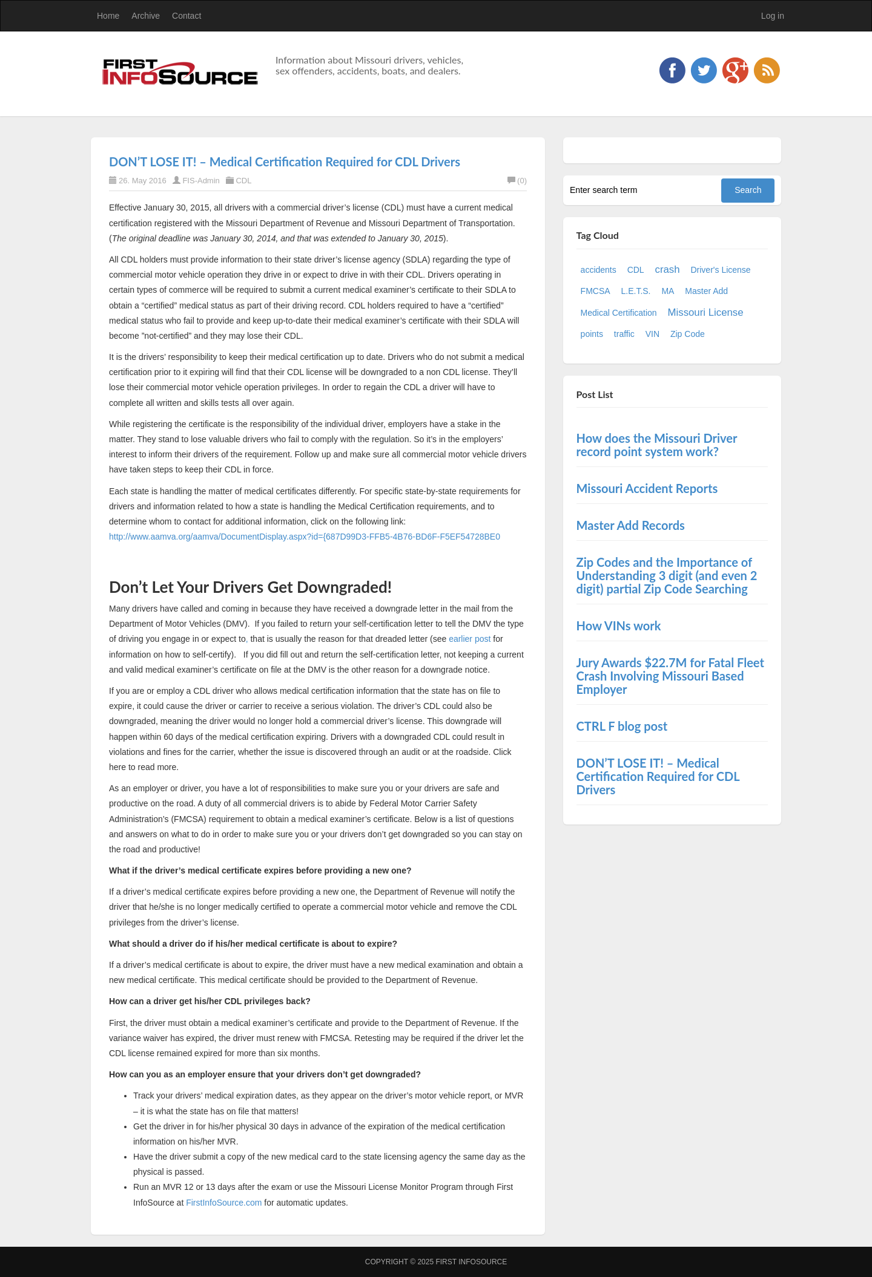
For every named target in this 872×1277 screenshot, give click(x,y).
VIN (652, 334)
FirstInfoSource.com (224, 1202)
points (592, 334)
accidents (598, 270)
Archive (145, 16)
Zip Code (687, 334)
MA (667, 291)
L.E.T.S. (635, 291)
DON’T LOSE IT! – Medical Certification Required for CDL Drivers (284, 161)
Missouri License (706, 312)
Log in (772, 16)
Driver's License (720, 270)
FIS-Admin (200, 180)
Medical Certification (619, 313)
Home (108, 16)
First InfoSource (471, 1262)
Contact (186, 16)
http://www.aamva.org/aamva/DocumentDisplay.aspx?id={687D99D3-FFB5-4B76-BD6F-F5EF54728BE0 (304, 536)
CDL (243, 180)
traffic (624, 334)
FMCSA (595, 291)
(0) (517, 180)
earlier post (471, 639)
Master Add (706, 291)
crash (667, 269)
